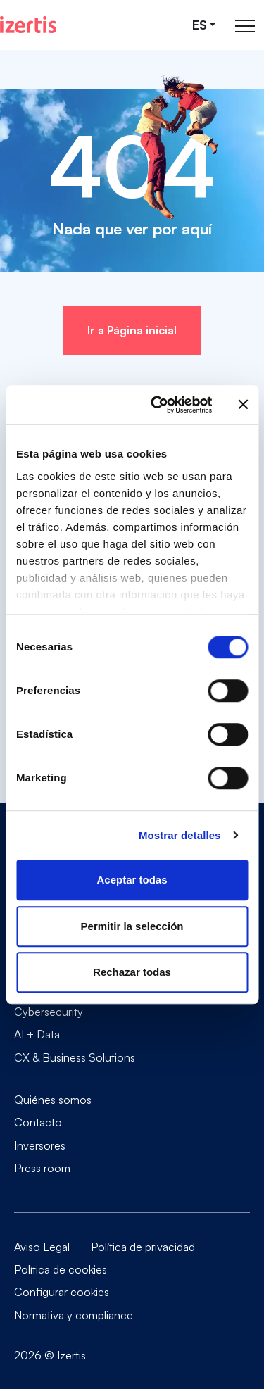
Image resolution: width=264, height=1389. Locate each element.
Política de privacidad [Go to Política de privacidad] (143, 1247)
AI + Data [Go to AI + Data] (37, 1034)
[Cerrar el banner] (243, 405)
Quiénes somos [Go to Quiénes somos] (53, 1100)
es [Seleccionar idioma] (199, 25)
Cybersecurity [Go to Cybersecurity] (48, 1012)
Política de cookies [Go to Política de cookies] (60, 1269)
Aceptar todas (131, 880)
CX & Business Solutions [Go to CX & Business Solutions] (74, 1057)
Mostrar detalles (180, 835)
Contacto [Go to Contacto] (38, 1122)
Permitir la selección (132, 926)
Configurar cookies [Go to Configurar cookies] (61, 1292)
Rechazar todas (132, 972)
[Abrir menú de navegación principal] (245, 25)
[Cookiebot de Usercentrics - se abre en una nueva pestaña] (157, 405)
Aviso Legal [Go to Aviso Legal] (42, 1247)
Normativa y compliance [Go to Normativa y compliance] (73, 1315)
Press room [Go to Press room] (42, 1167)
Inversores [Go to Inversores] (39, 1145)
